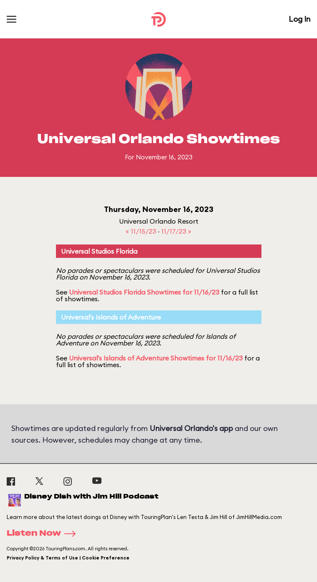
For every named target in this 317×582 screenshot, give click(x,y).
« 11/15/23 (142, 231)
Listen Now (44, 533)
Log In (299, 19)
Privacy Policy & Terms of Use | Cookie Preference (68, 558)
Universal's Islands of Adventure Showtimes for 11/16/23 (156, 358)
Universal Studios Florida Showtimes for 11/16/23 (144, 292)
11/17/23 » (176, 231)
